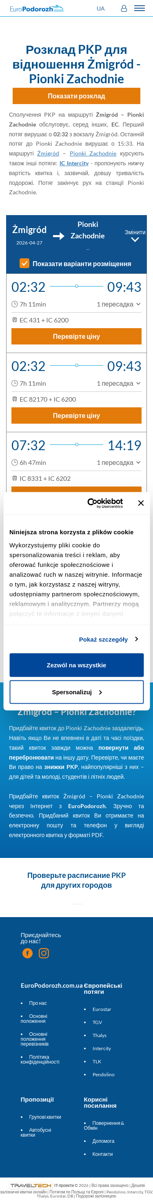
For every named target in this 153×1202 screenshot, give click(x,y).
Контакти (103, 1154)
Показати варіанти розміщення (82, 263)
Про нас (38, 1003)
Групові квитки (45, 1117)
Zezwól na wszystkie (76, 665)
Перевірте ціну (76, 336)
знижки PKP (61, 766)
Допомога (104, 1141)
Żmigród (48, 153)
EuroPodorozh (87, 805)
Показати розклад (76, 96)
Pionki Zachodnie (93, 153)
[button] (102, 8)
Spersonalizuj (77, 691)
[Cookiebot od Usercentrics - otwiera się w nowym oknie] (91, 503)
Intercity (102, 1048)
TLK (97, 1061)
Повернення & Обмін (104, 1125)
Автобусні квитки (36, 1132)
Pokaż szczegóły (103, 638)
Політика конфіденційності (40, 1059)
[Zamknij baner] (141, 503)
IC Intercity (74, 163)
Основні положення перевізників (35, 1039)
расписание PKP (96, 875)
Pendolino (104, 1074)
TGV (97, 1022)
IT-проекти (64, 1184)
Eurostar (102, 1009)
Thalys (99, 1035)
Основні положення (34, 1018)
